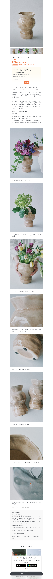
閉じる (26, 568)
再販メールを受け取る (26, 573)
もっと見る (26, 82)
